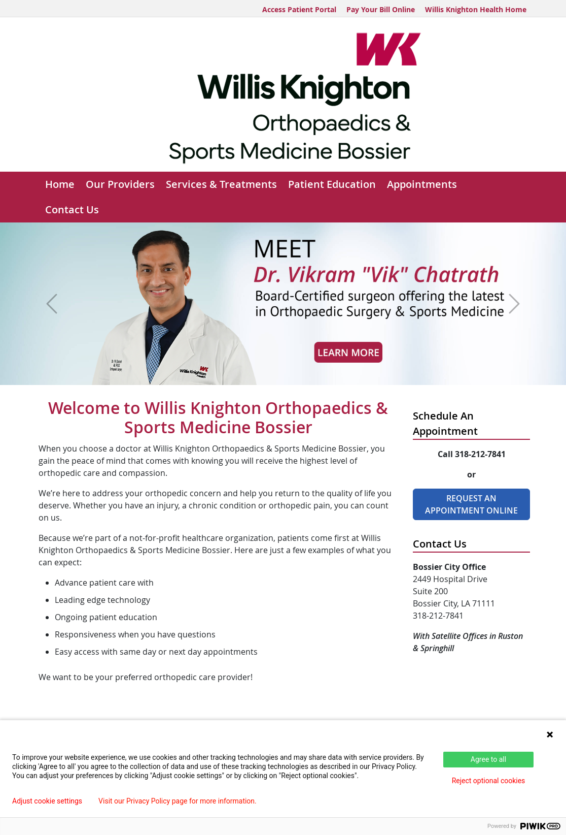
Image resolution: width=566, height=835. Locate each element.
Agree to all (488, 759)
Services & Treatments (221, 184)
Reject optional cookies (488, 781)
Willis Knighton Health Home (475, 9)
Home (60, 184)
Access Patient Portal (299, 9)
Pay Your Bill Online (380, 9)
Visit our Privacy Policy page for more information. (177, 801)
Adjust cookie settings (47, 801)
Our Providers (120, 184)
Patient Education (332, 184)
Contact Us (72, 209)
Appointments (422, 184)
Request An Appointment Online (471, 504)
